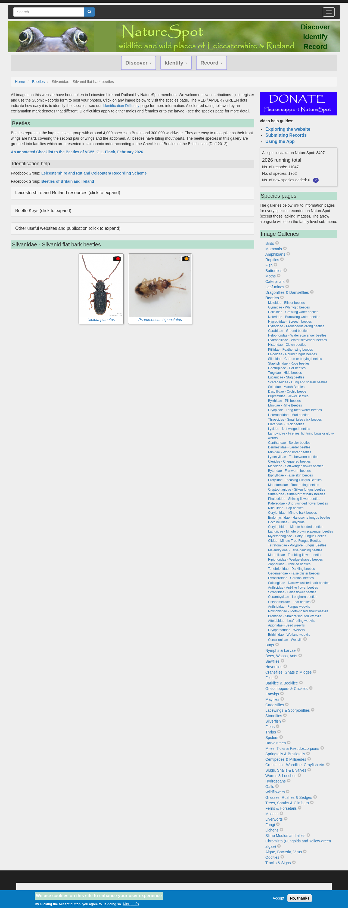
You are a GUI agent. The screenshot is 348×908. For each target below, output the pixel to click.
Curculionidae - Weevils (285, 640)
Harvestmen (275, 743)
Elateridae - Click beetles (286, 424)
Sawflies (272, 661)
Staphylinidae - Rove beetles (289, 363)
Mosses (271, 814)
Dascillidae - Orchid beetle (287, 391)
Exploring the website (287, 129)
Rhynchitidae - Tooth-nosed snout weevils (298, 611)
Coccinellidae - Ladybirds (286, 522)
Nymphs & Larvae (280, 650)
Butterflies (273, 270)
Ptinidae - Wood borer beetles (289, 452)
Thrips (270, 732)
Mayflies (272, 699)
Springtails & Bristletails (285, 754)
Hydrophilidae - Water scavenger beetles (297, 340)
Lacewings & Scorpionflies (287, 710)
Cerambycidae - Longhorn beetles (292, 597)
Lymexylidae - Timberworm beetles (293, 457)
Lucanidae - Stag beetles (286, 377)
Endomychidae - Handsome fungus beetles (299, 517)
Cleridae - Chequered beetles (289, 461)
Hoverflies (273, 667)
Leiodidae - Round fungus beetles (292, 354)
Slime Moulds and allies (285, 835)
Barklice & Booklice (281, 683)
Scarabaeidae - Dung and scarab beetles (297, 382)
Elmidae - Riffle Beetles (285, 405)
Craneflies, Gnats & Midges (288, 672)
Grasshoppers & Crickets (286, 688)
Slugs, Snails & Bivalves (285, 770)
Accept (278, 900)
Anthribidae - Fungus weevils (289, 607)
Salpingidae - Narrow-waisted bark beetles (298, 583)
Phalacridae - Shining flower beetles (294, 499)
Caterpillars (275, 281)
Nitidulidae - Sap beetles (285, 508)
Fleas (270, 726)
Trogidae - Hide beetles (285, 373)
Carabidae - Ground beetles (288, 331)
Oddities (272, 857)
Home (20, 82)
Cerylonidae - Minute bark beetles (292, 513)
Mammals (273, 249)
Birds (269, 243)
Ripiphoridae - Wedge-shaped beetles (295, 559)
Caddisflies (274, 705)
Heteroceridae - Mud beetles (288, 415)
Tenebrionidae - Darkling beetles (291, 569)
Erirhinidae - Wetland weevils (289, 635)
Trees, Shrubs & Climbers (287, 803)
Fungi (270, 825)
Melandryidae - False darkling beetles (295, 550)
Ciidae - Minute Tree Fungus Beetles (294, 541)
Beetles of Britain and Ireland (67, 181)
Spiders (271, 737)
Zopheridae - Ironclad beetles (289, 564)
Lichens (271, 830)
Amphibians (275, 254)
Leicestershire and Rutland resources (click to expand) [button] (67, 192)
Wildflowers (275, 792)
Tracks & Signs (278, 863)
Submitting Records (286, 135)
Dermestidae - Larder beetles (289, 447)
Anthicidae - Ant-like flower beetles (293, 587)
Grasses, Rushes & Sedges (288, 797)
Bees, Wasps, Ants (281, 656)
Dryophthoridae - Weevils (286, 630)
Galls (269, 786)
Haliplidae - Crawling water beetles (293, 312)
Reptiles (272, 260)
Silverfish (273, 721)
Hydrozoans (275, 781)
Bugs (269, 645)
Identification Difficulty (121, 105)
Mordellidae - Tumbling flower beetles (295, 555)
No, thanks (299, 900)
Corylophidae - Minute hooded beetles (295, 527)
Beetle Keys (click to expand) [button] (43, 210)
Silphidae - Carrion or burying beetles (295, 359)
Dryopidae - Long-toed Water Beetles (295, 410)
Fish (268, 265)
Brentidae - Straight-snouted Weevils (294, 616)
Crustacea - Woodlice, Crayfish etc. (295, 765)
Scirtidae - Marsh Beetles (286, 387)
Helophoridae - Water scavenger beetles (297, 335)
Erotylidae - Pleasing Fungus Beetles (295, 480)
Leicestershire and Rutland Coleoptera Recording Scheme (94, 173)
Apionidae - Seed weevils (286, 625)
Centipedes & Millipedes (285, 759)
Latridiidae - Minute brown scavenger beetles (300, 531)
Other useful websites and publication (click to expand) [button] (67, 228)
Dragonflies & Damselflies (287, 292)
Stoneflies (273, 716)
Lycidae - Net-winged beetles (289, 429)
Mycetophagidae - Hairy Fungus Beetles (297, 536)
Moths (270, 276)
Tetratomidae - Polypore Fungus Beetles (297, 545)
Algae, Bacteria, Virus (283, 852)
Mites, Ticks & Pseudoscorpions (292, 748)
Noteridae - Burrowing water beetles (294, 317)
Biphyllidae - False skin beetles (290, 475)
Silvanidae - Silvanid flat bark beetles (296, 494)
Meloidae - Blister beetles (286, 303)
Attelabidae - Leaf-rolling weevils (291, 621)
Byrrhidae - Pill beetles (284, 401)
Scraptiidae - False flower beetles (292, 592)
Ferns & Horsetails (281, 808)
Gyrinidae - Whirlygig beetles (289, 307)
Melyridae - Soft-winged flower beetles (295, 466)
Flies (269, 677)
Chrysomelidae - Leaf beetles (289, 602)
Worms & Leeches (280, 776)
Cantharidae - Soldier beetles (289, 443)
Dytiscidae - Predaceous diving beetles (296, 326)
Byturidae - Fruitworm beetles (289, 471)
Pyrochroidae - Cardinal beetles (291, 578)
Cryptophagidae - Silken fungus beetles (296, 489)
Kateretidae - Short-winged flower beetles (298, 503)
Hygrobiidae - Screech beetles (290, 321)
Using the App (280, 141)
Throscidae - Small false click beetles (295, 419)
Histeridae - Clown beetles (287, 345)
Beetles (38, 82)
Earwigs (272, 694)
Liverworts (274, 819)
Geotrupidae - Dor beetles (287, 368)
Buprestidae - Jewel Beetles (288, 396)
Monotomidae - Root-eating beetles (293, 485)
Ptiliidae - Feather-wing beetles (290, 349)
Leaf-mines (274, 287)
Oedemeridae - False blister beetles (294, 573)
